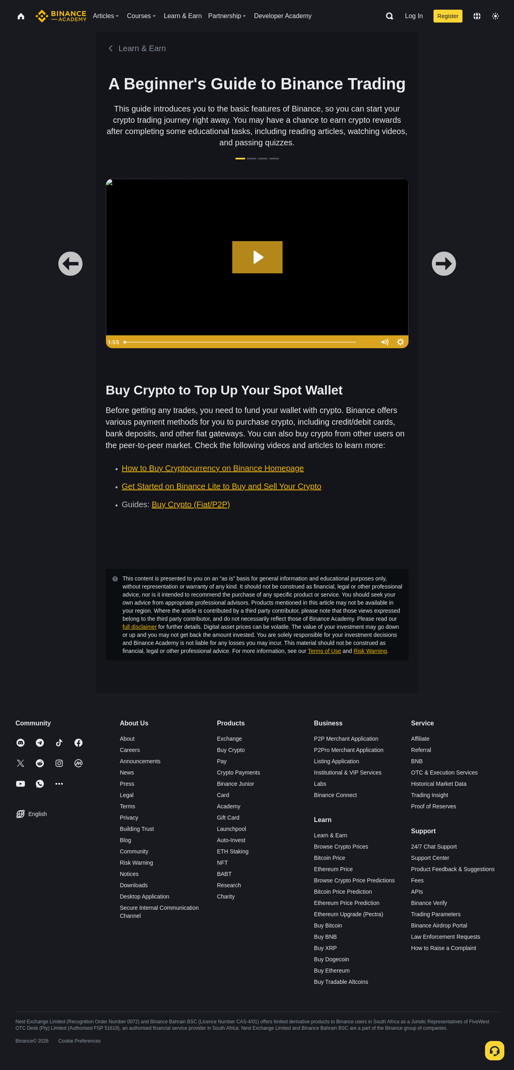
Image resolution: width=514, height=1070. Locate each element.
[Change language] (477, 16)
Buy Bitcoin (328, 925)
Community (134, 851)
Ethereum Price (333, 869)
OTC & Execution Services (444, 772)
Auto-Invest (231, 840)
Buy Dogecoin (331, 959)
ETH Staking (233, 851)
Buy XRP (325, 948)
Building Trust (137, 829)
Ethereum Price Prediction (347, 903)
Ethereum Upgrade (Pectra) (348, 914)
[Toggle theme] (495, 16)
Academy (228, 806)
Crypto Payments (238, 772)
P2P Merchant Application (346, 738)
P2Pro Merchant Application (349, 750)
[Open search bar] (387, 16)
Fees (417, 880)
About (127, 738)
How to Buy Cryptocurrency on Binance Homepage (213, 468)
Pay (222, 761)
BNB (417, 761)
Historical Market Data (439, 784)
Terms (127, 806)
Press (127, 784)
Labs (320, 784)
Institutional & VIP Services (348, 772)
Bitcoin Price (329, 858)
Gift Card (228, 817)
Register (448, 16)
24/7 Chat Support (434, 846)
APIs (417, 891)
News (127, 772)
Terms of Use (324, 651)
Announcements (140, 761)
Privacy (129, 817)
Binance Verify (429, 903)
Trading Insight (429, 795)
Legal (127, 795)
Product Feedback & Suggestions (453, 869)
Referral (421, 750)
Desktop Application (144, 896)
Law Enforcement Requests (445, 937)
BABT (224, 874)
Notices (129, 874)
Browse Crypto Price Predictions (354, 880)
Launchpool (231, 829)
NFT (222, 862)
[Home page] (61, 16)
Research (229, 885)
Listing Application (336, 761)
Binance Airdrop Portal (439, 925)
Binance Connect (335, 795)
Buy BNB (325, 937)
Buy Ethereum (332, 970)
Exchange (229, 738)
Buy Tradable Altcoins (341, 982)
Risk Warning (370, 651)
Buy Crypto (231, 750)
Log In (414, 15)
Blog (125, 840)
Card (223, 795)
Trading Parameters (435, 914)
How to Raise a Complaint (443, 948)
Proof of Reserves (433, 806)
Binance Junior (235, 784)
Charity (226, 896)
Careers (130, 750)
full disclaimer (140, 627)
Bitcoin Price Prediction (343, 891)
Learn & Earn (330, 835)
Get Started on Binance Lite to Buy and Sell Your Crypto (222, 486)
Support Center (430, 858)
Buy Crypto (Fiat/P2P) (191, 504)
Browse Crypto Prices (341, 846)
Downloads (134, 885)
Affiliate (420, 738)
